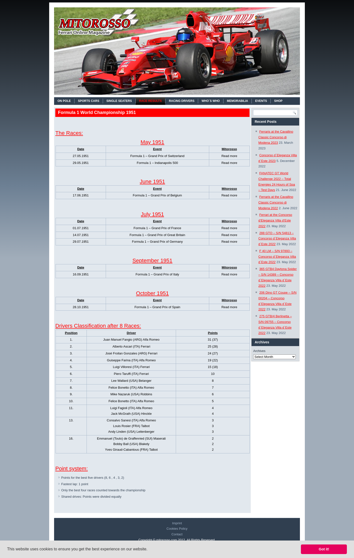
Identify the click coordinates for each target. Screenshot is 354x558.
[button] (149, 549)
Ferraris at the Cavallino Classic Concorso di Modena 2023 (275, 137)
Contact (177, 534)
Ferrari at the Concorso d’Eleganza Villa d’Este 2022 (275, 220)
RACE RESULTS (150, 101)
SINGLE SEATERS (119, 101)
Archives (259, 351)
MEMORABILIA (237, 101)
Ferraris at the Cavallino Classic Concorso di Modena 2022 (275, 202)
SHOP (278, 101)
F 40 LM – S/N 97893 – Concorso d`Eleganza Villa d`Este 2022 (277, 256)
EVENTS (261, 101)
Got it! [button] (324, 549)
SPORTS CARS (88, 101)
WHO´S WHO (211, 101)
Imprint (177, 523)
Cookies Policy (176, 528)
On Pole (64, 101)
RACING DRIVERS (181, 101)
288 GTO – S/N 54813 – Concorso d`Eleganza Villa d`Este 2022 (277, 238)
